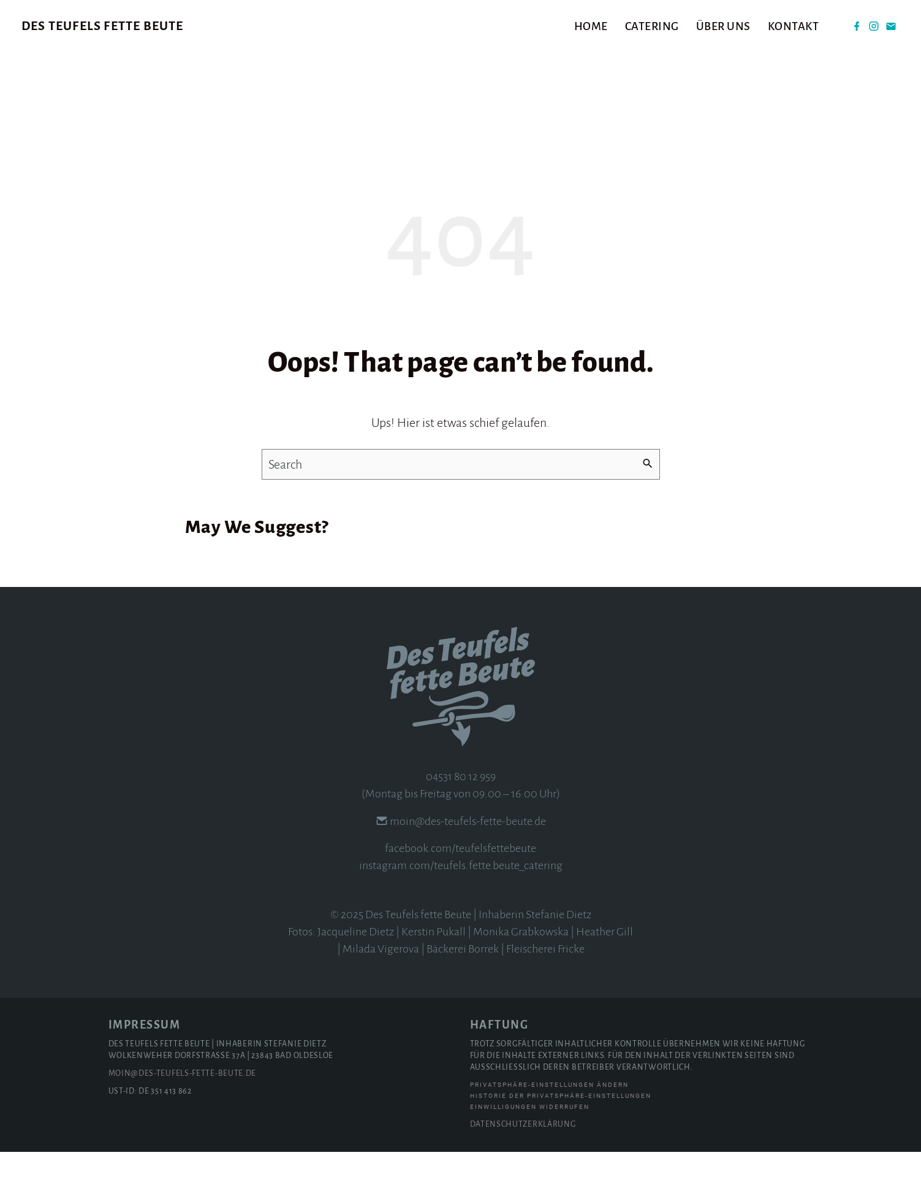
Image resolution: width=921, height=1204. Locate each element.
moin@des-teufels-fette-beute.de (468, 873)
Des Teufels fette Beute (102, 26)
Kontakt (793, 26)
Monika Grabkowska (521, 984)
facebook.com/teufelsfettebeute (460, 900)
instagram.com (394, 917)
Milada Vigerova (381, 1001)
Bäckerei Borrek (462, 1001)
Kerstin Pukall (433, 984)
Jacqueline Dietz (355, 984)
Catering (652, 26)
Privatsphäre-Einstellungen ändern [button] (549, 1136)
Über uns (723, 26)
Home (591, 26)
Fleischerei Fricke (545, 1001)
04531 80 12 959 (461, 828)
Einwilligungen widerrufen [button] (529, 1159)
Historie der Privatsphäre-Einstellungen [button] (560, 1148)
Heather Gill (604, 984)
